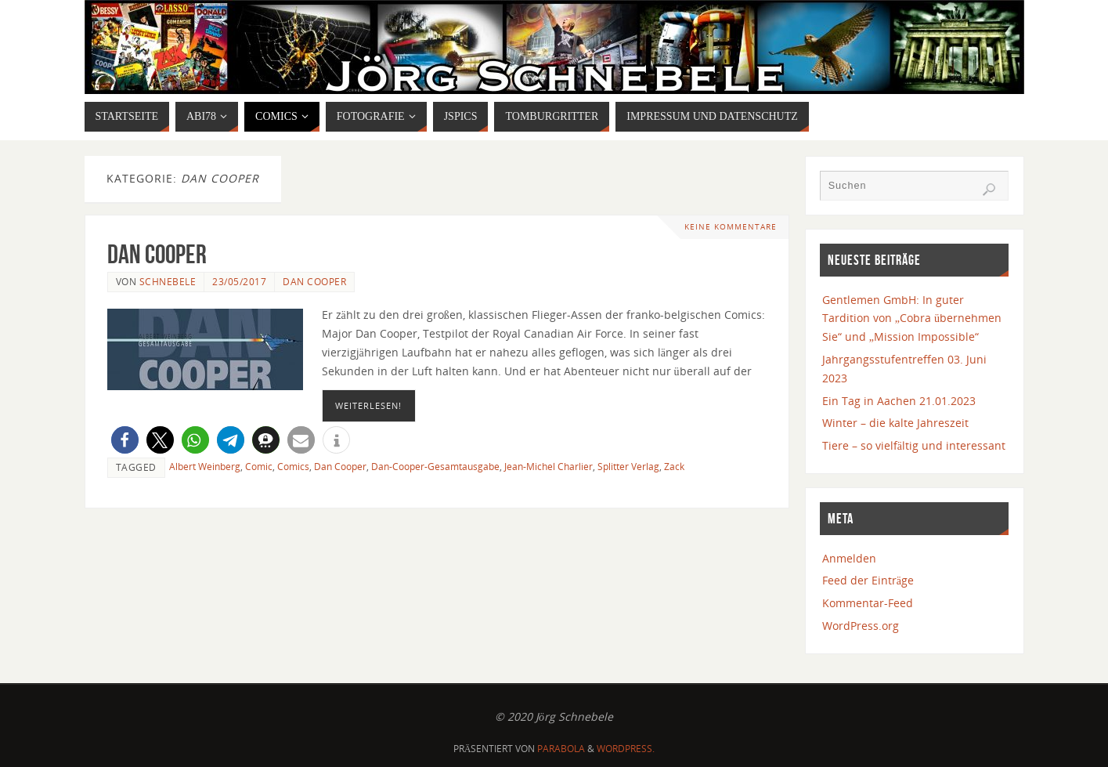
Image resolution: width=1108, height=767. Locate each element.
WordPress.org (860, 625)
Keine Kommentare (730, 227)
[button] (125, 440)
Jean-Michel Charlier (548, 466)
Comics (293, 466)
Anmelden (849, 558)
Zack (674, 466)
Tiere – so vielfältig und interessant (913, 445)
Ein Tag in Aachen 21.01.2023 (899, 400)
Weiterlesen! (368, 405)
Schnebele (168, 281)
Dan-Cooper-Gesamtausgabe (435, 466)
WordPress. (626, 748)
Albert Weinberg (204, 466)
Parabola (561, 748)
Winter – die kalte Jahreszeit (895, 422)
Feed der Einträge (868, 580)
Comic (258, 466)
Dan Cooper (157, 254)
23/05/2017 (239, 281)
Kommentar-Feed (867, 602)
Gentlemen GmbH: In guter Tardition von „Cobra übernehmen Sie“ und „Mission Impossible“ (912, 318)
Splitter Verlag (628, 466)
